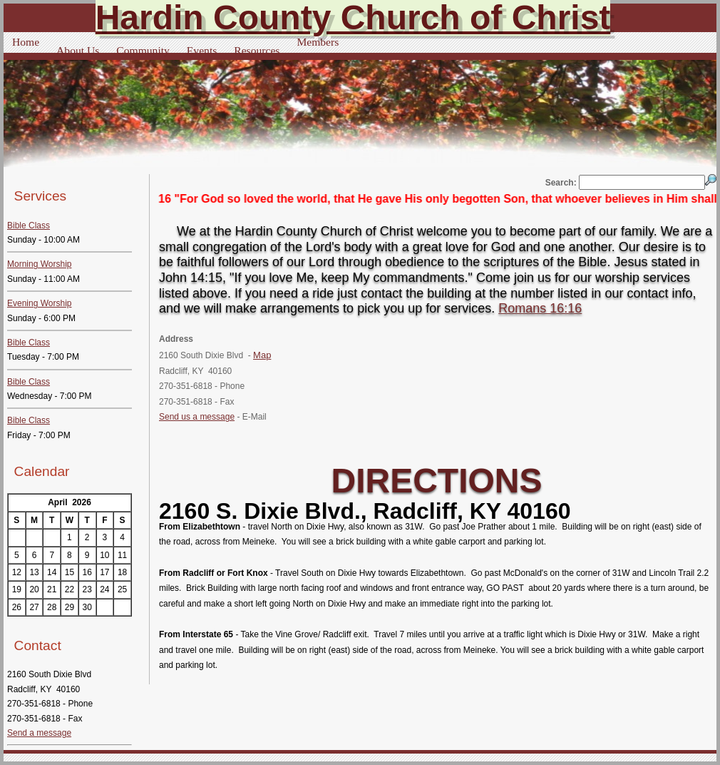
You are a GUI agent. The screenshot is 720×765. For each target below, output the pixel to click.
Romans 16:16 (540, 308)
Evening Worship (39, 303)
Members (318, 42)
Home (25, 42)
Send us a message (197, 417)
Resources (256, 50)
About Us (77, 50)
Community (143, 50)
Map (262, 355)
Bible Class (28, 225)
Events (202, 50)
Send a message (39, 733)
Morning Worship (39, 264)
